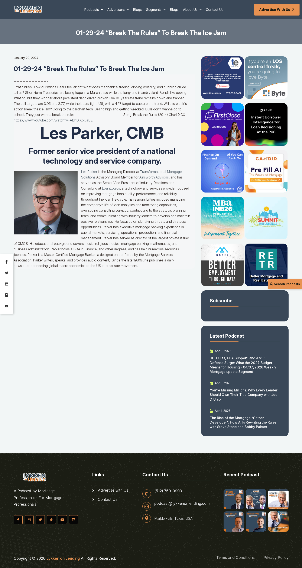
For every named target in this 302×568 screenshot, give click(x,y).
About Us (190, 9)
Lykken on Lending (63, 558)
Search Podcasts (285, 284)
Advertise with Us (277, 9)
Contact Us (214, 9)
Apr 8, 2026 (220, 383)
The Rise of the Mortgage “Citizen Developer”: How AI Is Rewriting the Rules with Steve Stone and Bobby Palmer (243, 422)
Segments (154, 9)
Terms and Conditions (235, 557)
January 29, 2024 (26, 58)
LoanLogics (111, 188)
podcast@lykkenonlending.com (182, 503)
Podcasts (92, 9)
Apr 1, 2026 (220, 411)
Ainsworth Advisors (154, 177)
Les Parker (89, 172)
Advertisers (116, 9)
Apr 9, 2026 (220, 351)
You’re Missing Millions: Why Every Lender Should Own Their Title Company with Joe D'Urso (243, 394)
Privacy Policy (276, 557)
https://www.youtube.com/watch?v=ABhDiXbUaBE (53, 120)
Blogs (137, 9)
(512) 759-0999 (168, 491)
